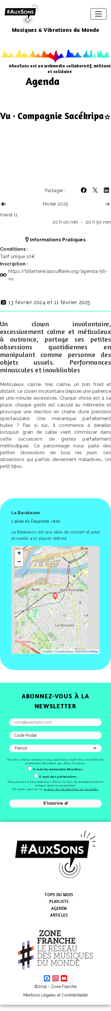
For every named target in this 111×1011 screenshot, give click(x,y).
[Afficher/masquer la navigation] (98, 14)
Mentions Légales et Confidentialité (55, 995)
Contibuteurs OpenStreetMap (76, 651)
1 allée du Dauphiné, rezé (35, 521)
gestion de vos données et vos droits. (71, 789)
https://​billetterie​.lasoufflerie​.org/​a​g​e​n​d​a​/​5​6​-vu (58, 275)
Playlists (59, 901)
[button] (83, 190)
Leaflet (47, 651)
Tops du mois (59, 894)
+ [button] (19, 553)
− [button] (19, 562)
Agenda (59, 908)
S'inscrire (55, 803)
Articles (59, 915)
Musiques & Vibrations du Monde (55, 29)
